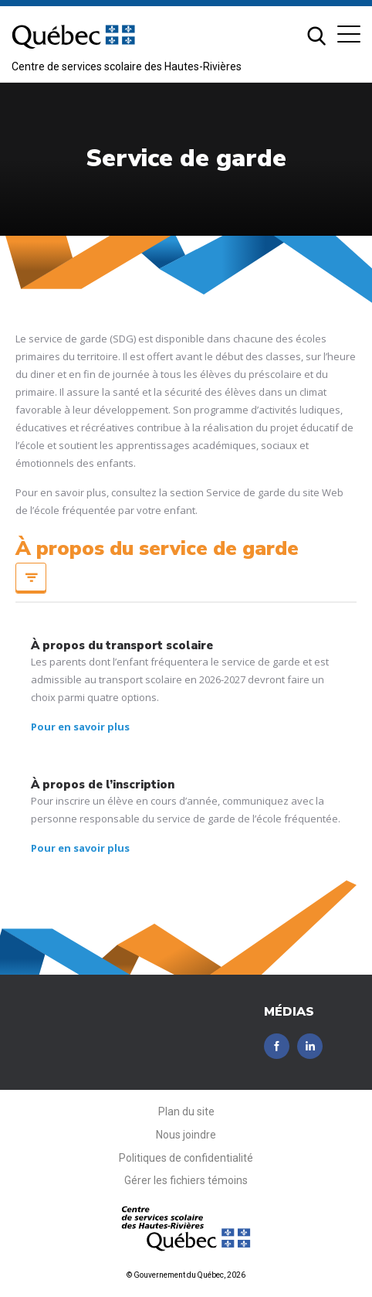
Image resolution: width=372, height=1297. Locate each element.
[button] (348, 34)
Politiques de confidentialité (186, 1158)
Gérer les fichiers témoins (186, 1180)
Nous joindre (186, 1134)
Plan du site (186, 1111)
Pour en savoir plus (80, 727)
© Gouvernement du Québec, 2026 (186, 1275)
